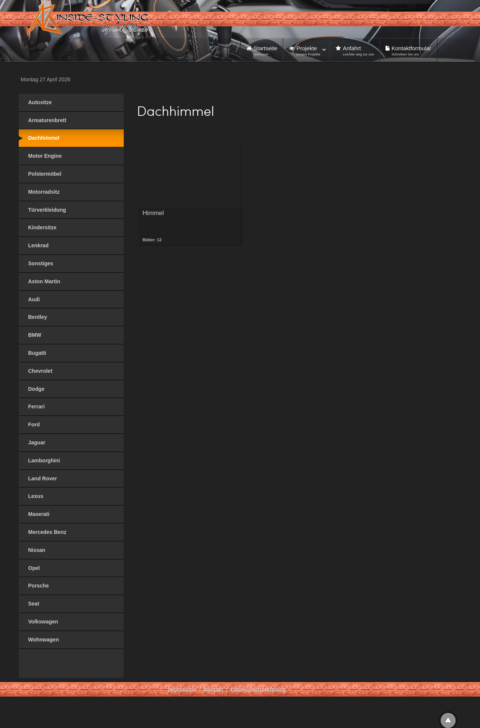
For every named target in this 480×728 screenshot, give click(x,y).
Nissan (36, 550)
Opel (34, 568)
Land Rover (42, 478)
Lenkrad (38, 245)
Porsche (38, 586)
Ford (34, 425)
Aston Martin (44, 281)
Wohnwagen (43, 640)
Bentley (37, 317)
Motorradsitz (44, 192)
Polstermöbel (45, 174)
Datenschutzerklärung (258, 690)
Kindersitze (42, 227)
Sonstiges (40, 263)
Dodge (36, 389)
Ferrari (36, 407)
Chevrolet (40, 371)
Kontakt (213, 690)
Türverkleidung (47, 210)
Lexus (35, 496)
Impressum (182, 690)
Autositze (40, 102)
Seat (33, 604)
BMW (34, 335)
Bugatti (37, 353)
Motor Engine (45, 156)
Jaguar (36, 442)
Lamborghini (44, 460)
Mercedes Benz (47, 532)
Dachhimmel (43, 138)
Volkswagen (43, 622)
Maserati (39, 514)
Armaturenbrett (47, 120)
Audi (34, 299)
